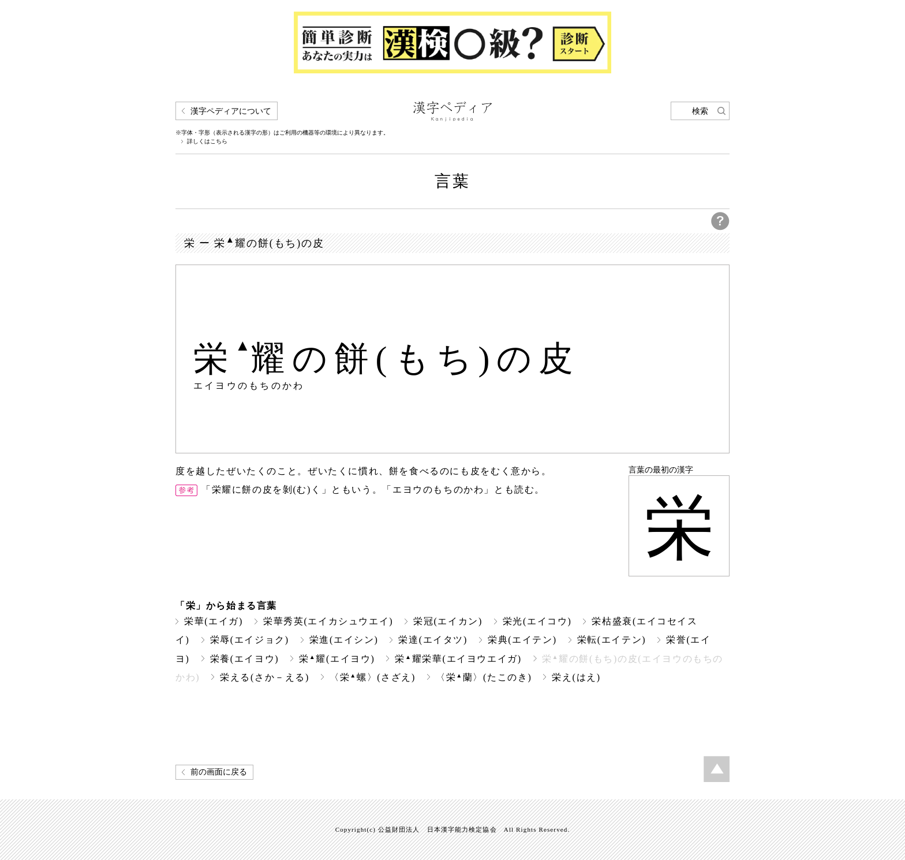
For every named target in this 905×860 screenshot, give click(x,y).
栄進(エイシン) (344, 640)
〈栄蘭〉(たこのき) (484, 677)
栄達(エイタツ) (433, 640)
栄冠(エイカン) (448, 621)
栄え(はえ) (576, 677)
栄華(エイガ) (213, 621)
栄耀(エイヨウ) (337, 659)
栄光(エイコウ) (537, 621)
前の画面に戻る (218, 772)
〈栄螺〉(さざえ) (373, 677)
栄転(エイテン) (611, 640)
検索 (700, 111)
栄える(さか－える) (264, 677)
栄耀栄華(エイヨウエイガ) (458, 659)
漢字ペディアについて (230, 111)
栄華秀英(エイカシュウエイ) (328, 621)
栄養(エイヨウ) (244, 659)
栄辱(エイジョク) (249, 640)
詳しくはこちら (207, 141)
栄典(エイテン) (522, 640)
